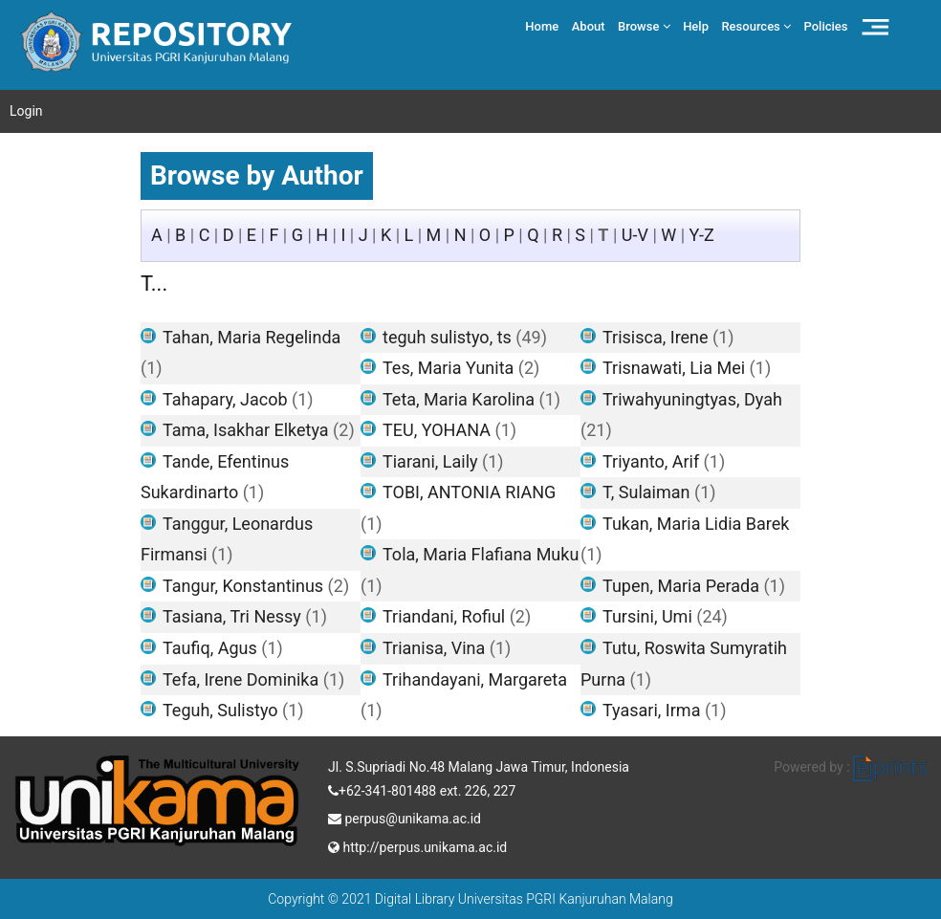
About (588, 26)
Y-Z (701, 235)
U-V (635, 235)
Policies (826, 26)
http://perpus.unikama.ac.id (417, 845)
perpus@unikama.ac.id (404, 816)
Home (541, 26)
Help (696, 26)
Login (26, 111)
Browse (644, 26)
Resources (756, 26)
